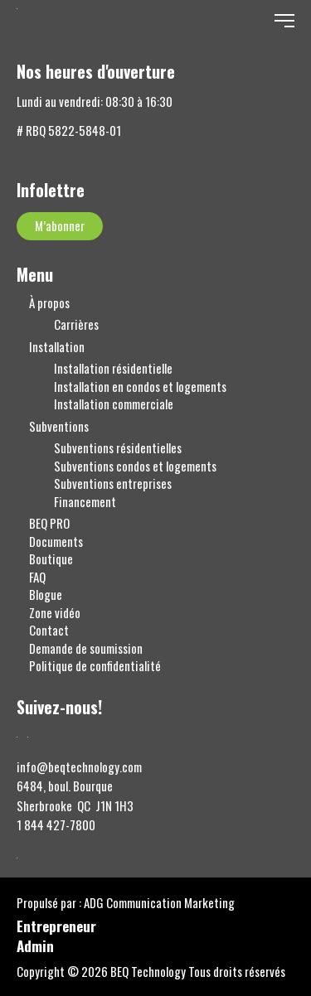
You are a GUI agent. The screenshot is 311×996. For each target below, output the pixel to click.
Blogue (45, 594)
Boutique (51, 559)
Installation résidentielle (113, 368)
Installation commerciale (113, 404)
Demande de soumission (86, 648)
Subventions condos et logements (135, 466)
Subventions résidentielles (118, 448)
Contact (49, 630)
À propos (49, 303)
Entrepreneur (56, 927)
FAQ (37, 577)
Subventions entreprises (113, 483)
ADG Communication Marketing (159, 903)
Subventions (59, 426)
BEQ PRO (49, 523)
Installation (57, 347)
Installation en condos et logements (140, 387)
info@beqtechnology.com (79, 767)
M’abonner (60, 225)
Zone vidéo (54, 613)
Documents (56, 541)
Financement (85, 502)
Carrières (76, 324)
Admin (35, 947)
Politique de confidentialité (95, 666)
